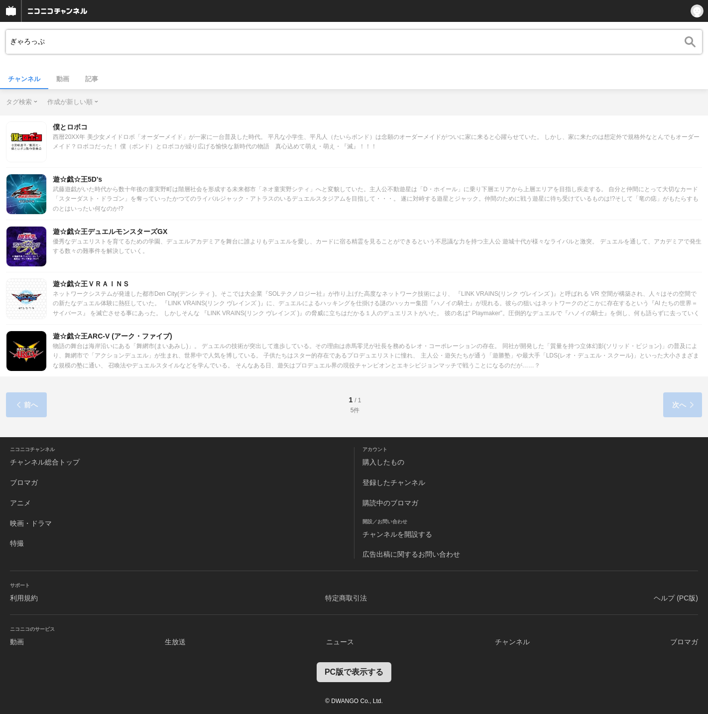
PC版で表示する (354, 672)
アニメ (20, 503)
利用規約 (24, 598)
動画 (62, 79)
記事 (91, 79)
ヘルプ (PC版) (676, 598)
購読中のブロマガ (390, 503)
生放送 (175, 642)
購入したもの (383, 462)
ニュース (340, 642)
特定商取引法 (346, 598)
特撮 (17, 543)
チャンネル (24, 79)
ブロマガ (24, 482)
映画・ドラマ (31, 523)
